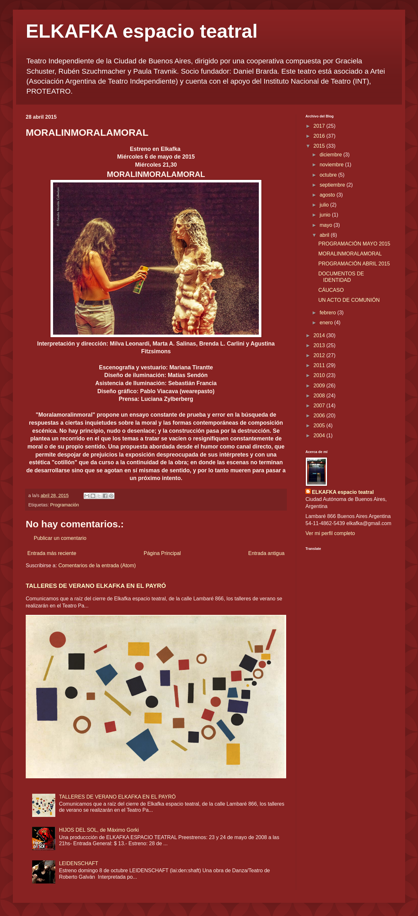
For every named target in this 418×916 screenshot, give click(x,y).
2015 (320, 146)
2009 (320, 385)
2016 (320, 136)
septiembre (333, 185)
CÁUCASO (331, 290)
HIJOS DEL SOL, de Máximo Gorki (99, 830)
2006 (320, 415)
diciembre (331, 154)
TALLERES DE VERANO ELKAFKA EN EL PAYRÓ (96, 585)
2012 (320, 355)
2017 (320, 126)
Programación (64, 504)
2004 (320, 435)
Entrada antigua (266, 553)
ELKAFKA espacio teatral (142, 31)
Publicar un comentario (60, 538)
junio (326, 214)
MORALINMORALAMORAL (350, 253)
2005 (320, 425)
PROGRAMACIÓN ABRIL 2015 (354, 263)
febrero (328, 312)
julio (325, 205)
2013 (320, 345)
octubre (329, 175)
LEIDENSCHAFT (78, 863)
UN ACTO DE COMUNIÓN (349, 300)
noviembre (332, 164)
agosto (328, 195)
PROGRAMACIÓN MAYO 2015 (354, 243)
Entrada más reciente (51, 553)
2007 (320, 405)
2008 (320, 395)
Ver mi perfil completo (330, 533)
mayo (327, 225)
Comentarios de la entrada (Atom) (97, 565)
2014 (320, 335)
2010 (320, 375)
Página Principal (162, 553)
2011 (320, 365)
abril (325, 235)
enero (327, 322)
